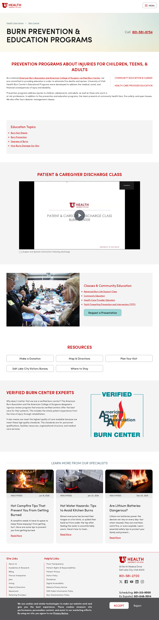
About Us (13, 564)
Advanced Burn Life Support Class (100, 291)
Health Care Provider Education (134, 85)
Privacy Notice (60, 613)
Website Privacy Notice (56, 587)
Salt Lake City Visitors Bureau (30, 368)
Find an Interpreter (17, 575)
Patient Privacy (53, 571)
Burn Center (33, 23)
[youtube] (131, 581)
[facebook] (126, 581)
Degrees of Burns (19, 141)
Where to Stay (79, 368)
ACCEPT (119, 605)
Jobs (11, 579)
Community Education (94, 295)
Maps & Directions (17, 587)
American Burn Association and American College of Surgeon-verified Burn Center (59, 77)
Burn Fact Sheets (19, 132)
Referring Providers (17, 595)
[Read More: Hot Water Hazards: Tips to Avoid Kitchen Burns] (79, 481)
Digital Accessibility (55, 583)
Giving (11, 583)
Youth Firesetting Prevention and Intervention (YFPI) (109, 304)
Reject (137, 605)
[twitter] (120, 581)
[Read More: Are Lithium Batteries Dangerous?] (129, 481)
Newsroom (14, 591)
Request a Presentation (102, 312)
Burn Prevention (19, 137)
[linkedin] (137, 581)
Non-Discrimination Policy (57, 595)
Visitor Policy (52, 575)
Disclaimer (51, 579)
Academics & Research (19, 567)
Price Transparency (55, 564)
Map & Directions (79, 358)
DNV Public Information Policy (59, 591)
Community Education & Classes (133, 77)
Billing (11, 571)
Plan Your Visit (128, 358)
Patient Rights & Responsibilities (61, 567)
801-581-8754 (142, 32)
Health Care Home (15, 23)
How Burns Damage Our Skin (25, 145)
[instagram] (142, 581)
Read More (16, 535)
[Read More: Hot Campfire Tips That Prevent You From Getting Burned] (30, 481)
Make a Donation (30, 358)
